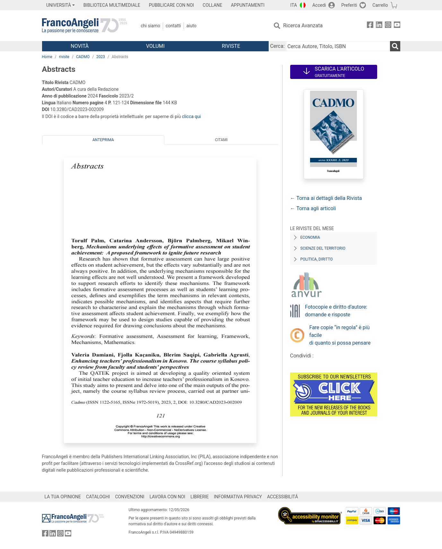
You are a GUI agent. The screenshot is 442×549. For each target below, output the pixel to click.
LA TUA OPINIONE (63, 496)
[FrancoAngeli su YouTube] (397, 25)
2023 (100, 57)
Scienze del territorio (323, 248)
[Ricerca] (395, 46)
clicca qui (191, 116)
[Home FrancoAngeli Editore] (84, 25)
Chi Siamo (150, 25)
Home (47, 57)
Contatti (173, 25)
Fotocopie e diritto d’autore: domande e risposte (336, 311)
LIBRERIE (199, 496)
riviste (64, 57)
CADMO (83, 57)
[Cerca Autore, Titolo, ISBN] (338, 46)
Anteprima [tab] (103, 140)
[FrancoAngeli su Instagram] (388, 25)
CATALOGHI (98, 496)
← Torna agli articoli (313, 208)
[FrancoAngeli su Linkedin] (379, 25)
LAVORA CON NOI (168, 496)
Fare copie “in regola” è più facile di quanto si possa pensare (340, 335)
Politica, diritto (316, 259)
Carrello (380, 5)
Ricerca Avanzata (303, 25)
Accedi (319, 5)
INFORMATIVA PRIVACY (238, 496)
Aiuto (191, 25)
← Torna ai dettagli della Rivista (326, 198)
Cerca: (277, 46)
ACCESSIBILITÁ (282, 496)
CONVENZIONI (129, 496)
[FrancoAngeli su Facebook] (370, 25)
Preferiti (349, 5)
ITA (293, 5)
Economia (310, 237)
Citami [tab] (221, 140)
